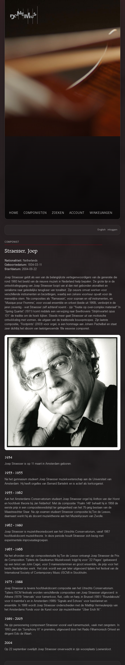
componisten (35, 213)
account (76, 213)
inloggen (112, 230)
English (102, 230)
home (13, 213)
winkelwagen (101, 213)
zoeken (58, 213)
